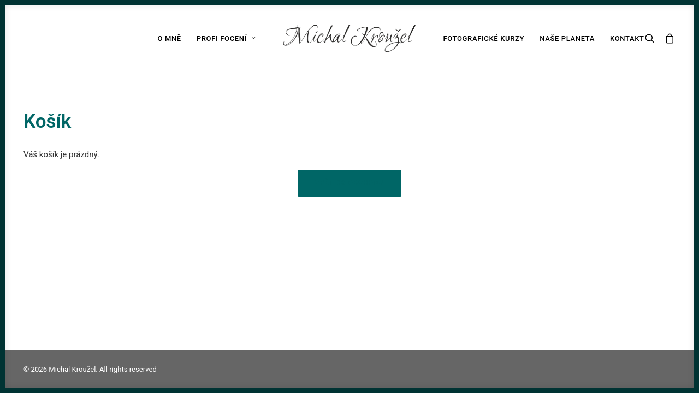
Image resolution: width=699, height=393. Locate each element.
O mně (169, 38)
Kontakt (627, 38)
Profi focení (226, 38)
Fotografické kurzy (483, 38)
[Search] (652, 38)
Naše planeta (567, 38)
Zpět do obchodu (349, 183)
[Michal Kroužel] (349, 38)
